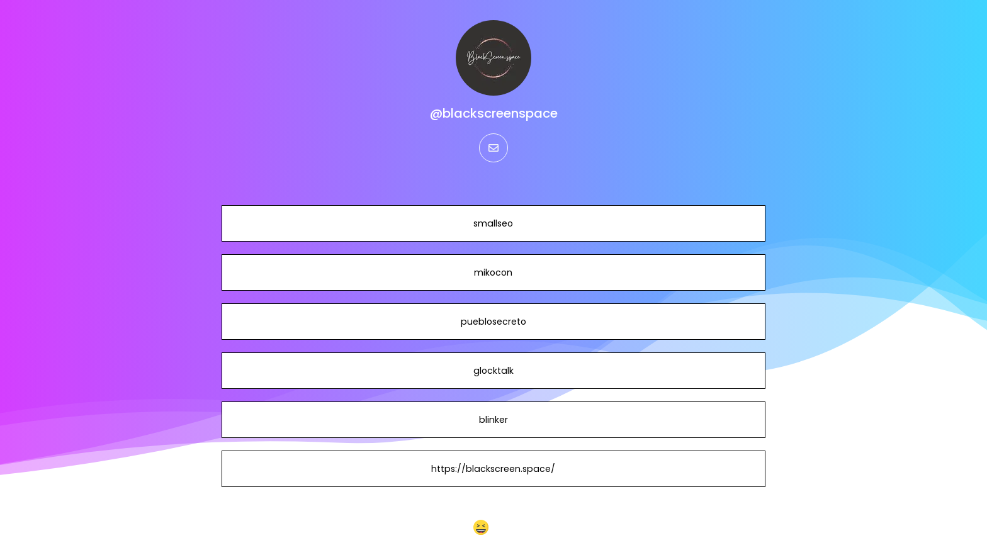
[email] (493, 147)
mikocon (493, 272)
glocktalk (493, 370)
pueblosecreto (493, 321)
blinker (493, 419)
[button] (494, 527)
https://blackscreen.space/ (493, 468)
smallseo (493, 223)
